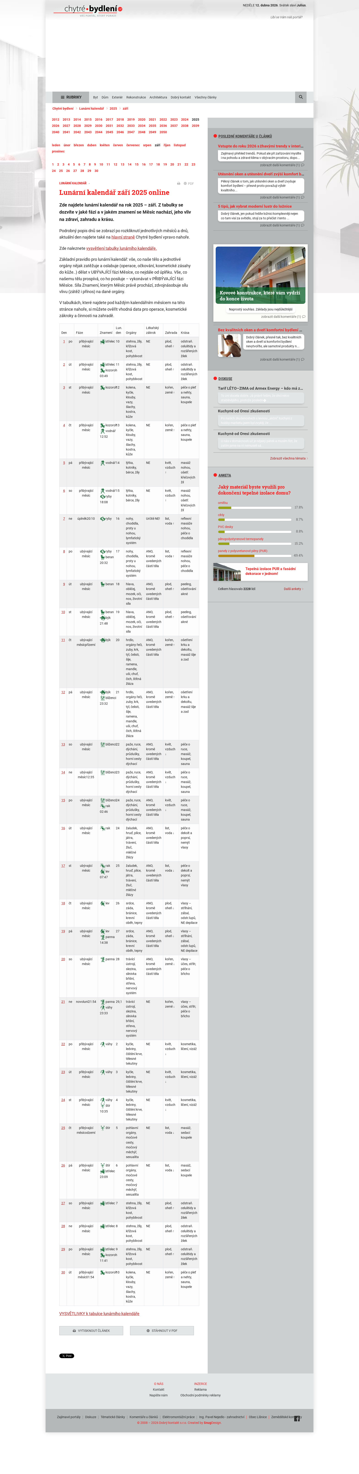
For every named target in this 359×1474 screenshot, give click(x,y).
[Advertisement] (179, 57)
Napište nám (159, 1394)
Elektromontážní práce (179, 1416)
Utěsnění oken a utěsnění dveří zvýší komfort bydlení (265, 174)
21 (63, 1002)
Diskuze (90, 1416)
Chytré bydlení (62, 108)
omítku (223, 503)
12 (63, 692)
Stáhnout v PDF (162, 1331)
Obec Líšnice (258, 1416)
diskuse (222, 378)
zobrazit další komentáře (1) (280, 165)
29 (63, 1249)
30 (63, 1272)
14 (63, 772)
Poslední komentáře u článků (242, 136)
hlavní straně (123, 237)
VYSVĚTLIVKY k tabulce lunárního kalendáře (99, 1313)
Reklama (200, 1388)
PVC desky (225, 527)
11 (63, 640)
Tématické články (113, 1416)
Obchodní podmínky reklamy (200, 1394)
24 (63, 1100)
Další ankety (292, 589)
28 (63, 1226)
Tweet (63, 1356)
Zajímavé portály (69, 1416)
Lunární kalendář (91, 108)
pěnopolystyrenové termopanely (241, 539)
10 (63, 612)
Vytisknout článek (91, 1331)
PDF (189, 183)
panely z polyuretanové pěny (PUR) (242, 551)
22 (63, 1044)
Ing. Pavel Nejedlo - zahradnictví (221, 1416)
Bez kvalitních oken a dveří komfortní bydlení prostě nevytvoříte (275, 330)
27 (63, 1203)
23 (63, 1072)
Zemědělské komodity (286, 1416)
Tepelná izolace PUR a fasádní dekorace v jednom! (270, 571)
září (125, 108)
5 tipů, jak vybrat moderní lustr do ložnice (255, 206)
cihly (221, 515)
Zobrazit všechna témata (288, 458)
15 (63, 800)
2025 (113, 108)
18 (63, 903)
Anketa (222, 475)
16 (63, 828)
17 (63, 866)
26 (63, 1165)
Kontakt (158, 1388)
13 (63, 744)
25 (63, 1128)
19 (63, 931)
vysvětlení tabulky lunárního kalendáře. (121, 248)
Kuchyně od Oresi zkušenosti (244, 411)
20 (63, 959)
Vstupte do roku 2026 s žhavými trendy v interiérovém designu (273, 146)
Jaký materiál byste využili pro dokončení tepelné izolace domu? (254, 490)
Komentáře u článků (144, 1416)
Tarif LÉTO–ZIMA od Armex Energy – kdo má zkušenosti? (269, 388)
